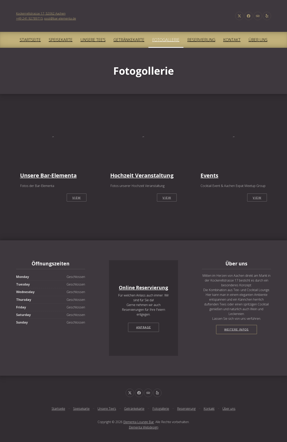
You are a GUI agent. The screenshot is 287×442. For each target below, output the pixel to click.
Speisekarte (60, 39)
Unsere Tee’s (93, 39)
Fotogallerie (165, 39)
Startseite (30, 39)
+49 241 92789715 (29, 18)
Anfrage (143, 327)
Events (209, 175)
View (76, 197)
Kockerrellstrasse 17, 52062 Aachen (41, 13)
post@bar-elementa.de (60, 18)
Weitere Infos (236, 329)
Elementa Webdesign (143, 427)
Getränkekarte (129, 39)
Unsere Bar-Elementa (48, 175)
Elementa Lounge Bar (138, 422)
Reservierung (201, 39)
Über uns (258, 39)
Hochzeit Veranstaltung (142, 175)
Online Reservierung (143, 287)
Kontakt (232, 39)
